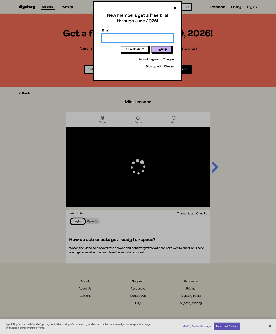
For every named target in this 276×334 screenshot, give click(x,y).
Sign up (162, 49)
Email (105, 30)
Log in (169, 59)
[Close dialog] (175, 9)
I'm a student (135, 49)
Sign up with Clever (160, 66)
